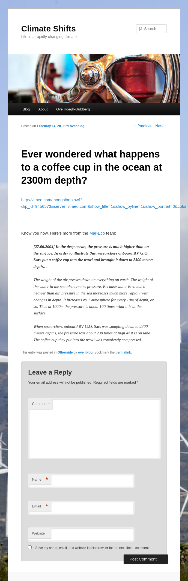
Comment (41, 404)
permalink (123, 352)
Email (40, 506)
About (43, 109)
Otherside (65, 352)
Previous (142, 126)
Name (40, 480)
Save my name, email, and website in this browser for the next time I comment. (92, 548)
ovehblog (77, 126)
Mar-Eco (97, 233)
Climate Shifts (48, 28)
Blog (26, 109)
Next (161, 126)
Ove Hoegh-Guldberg (73, 109)
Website (38, 533)
